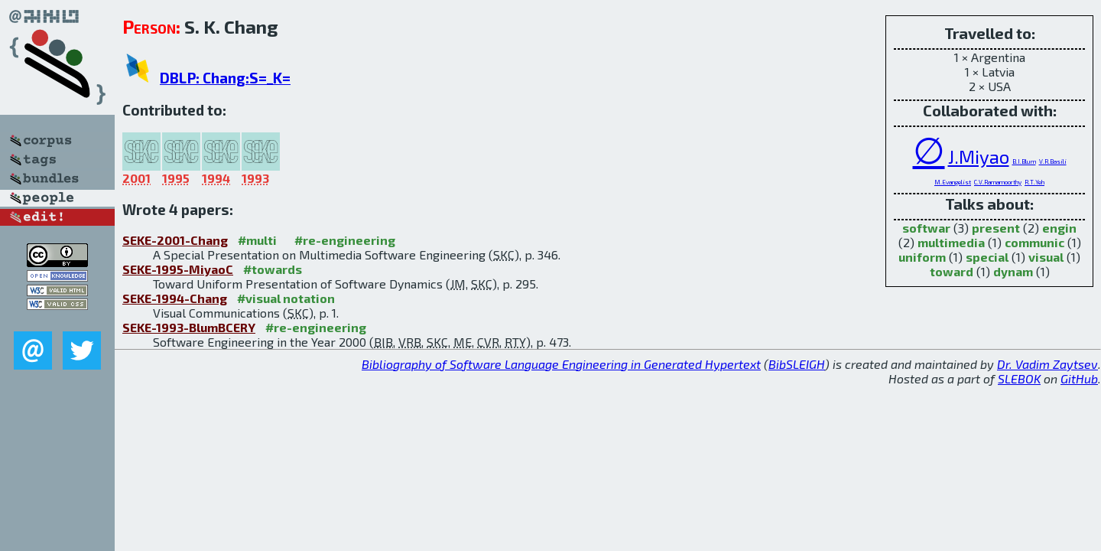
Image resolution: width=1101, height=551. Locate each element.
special (987, 256)
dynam (1013, 271)
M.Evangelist (952, 182)
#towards (272, 269)
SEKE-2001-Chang (175, 240)
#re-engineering (344, 240)
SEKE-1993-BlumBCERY (188, 327)
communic (1034, 242)
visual (1046, 256)
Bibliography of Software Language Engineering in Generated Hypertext (561, 364)
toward (951, 271)
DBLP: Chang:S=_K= (225, 77)
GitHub (1079, 378)
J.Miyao (978, 156)
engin (1059, 227)
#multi (257, 240)
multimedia (951, 242)
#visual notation (286, 298)
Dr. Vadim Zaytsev (1047, 364)
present (996, 227)
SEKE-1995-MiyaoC (177, 269)
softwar (926, 227)
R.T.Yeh (1034, 182)
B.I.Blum (1024, 161)
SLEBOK (1019, 378)
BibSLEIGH (796, 364)
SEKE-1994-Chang (174, 298)
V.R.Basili (1053, 161)
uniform (922, 256)
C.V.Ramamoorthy (997, 182)
